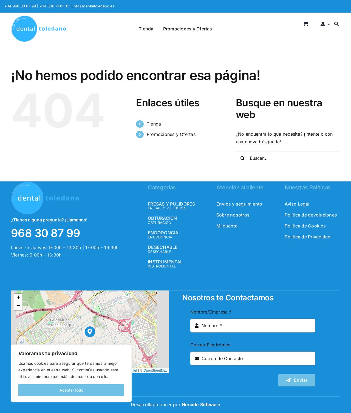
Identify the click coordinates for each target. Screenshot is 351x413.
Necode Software (201, 404)
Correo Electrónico (210, 345)
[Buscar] (336, 24)
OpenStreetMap (155, 370)
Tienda (154, 124)
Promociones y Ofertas (171, 134)
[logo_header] (38, 17)
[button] (90, 331)
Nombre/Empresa (210, 312)
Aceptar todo (71, 390)
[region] (71, 373)
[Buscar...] (288, 158)
